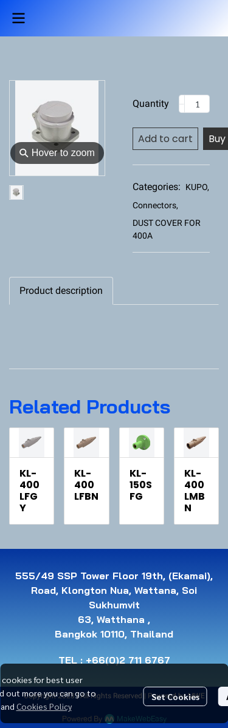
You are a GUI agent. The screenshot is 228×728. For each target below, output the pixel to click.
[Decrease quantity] (181, 103)
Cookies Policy (44, 706)
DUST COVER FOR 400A (167, 229)
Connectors (155, 205)
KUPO (197, 187)
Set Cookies (175, 696)
